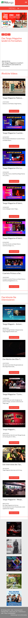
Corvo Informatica (22, 615)
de (26, 2)
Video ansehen (14, 111)
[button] (14, 87)
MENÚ (14, 8)
